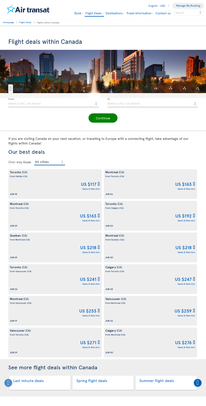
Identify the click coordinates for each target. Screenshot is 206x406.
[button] (21, 88)
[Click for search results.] (200, 13)
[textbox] (53, 102)
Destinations (114, 13)
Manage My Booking (188, 5)
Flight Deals (93, 13)
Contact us (163, 13)
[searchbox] (188, 13)
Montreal (55, 316)
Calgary (15, 316)
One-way (15, 162)
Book (78, 13)
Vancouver (170, 316)
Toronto (130, 316)
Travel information (139, 13)
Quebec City (95, 316)
